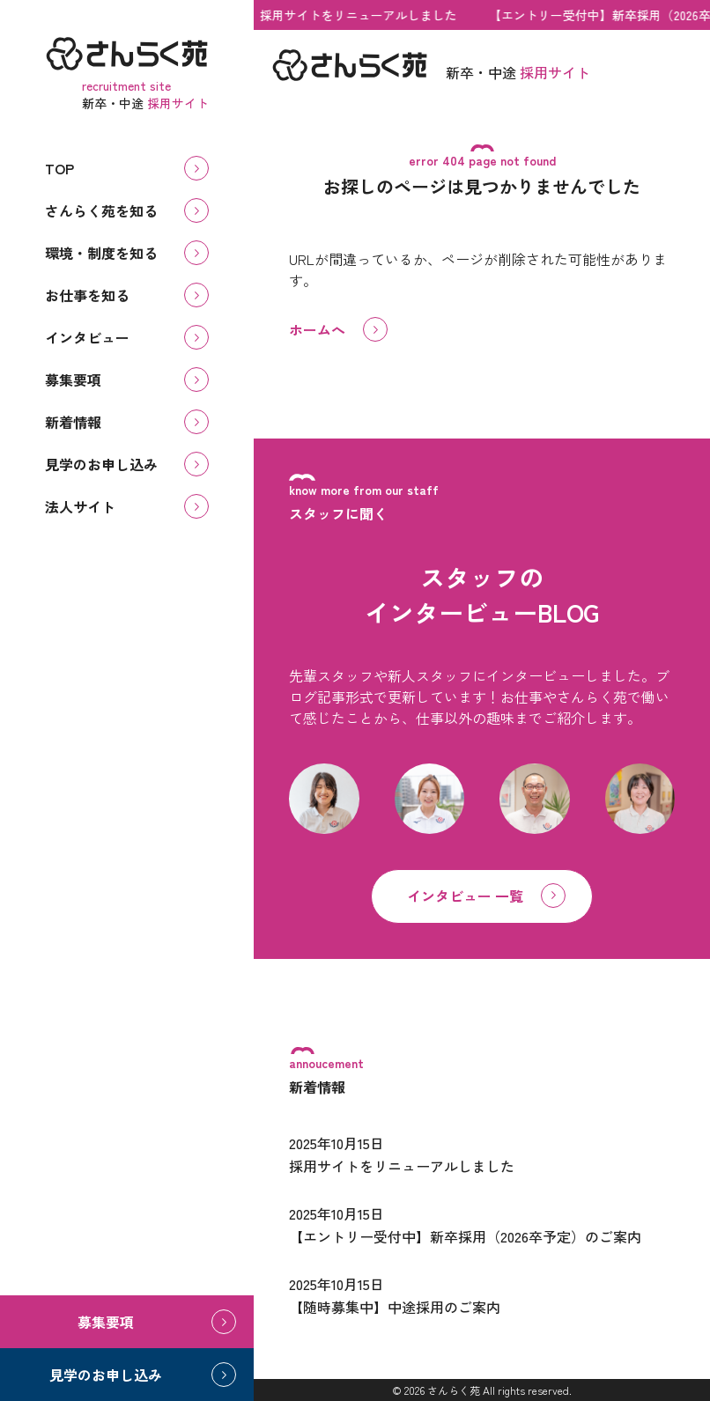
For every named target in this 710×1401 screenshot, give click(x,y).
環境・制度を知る (101, 252)
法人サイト (80, 506)
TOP (59, 168)
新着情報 (73, 421)
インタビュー (87, 337)
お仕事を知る (87, 295)
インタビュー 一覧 (465, 895)
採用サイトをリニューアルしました (361, 15)
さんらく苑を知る (101, 210)
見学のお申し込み (101, 464)
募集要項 (73, 379)
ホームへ (317, 329)
